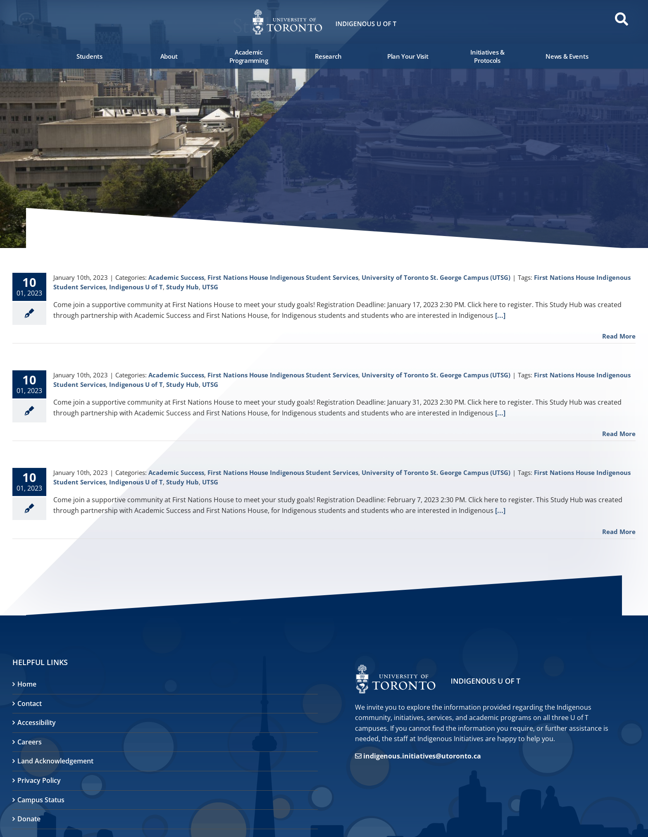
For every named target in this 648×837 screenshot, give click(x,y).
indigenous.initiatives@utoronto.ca (422, 756)
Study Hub (182, 287)
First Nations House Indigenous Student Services (282, 277)
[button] (29, 21)
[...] (500, 315)
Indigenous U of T (136, 287)
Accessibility (36, 722)
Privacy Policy (39, 780)
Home (26, 684)
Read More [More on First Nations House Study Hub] (619, 336)
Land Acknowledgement (55, 760)
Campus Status (40, 799)
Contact (29, 703)
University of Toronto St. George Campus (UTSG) (436, 277)
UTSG (210, 287)
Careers (29, 741)
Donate (28, 818)
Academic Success (176, 277)
